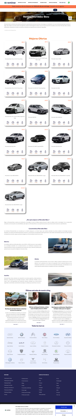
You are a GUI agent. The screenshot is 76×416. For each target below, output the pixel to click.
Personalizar (64, 407)
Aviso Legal (24, 390)
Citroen (58, 392)
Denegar (64, 411)
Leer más (16, 324)
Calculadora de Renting (26, 387)
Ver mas (58, 394)
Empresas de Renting (9, 389)
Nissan (41, 378)
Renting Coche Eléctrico (9, 387)
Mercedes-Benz (42, 394)
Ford (58, 378)
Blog (23, 383)
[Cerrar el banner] (74, 402)
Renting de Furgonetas (33, 2)
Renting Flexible (8, 382)
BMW (41, 392)
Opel (58, 385)
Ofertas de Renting (53, 2)
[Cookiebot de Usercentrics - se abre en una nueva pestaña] (7, 414)
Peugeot (41, 387)
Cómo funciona (25, 380)
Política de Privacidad (26, 392)
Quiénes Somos (25, 378)
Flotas (6, 394)
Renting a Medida (8, 392)
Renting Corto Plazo (8, 385)
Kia (40, 380)
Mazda (41, 389)
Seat (58, 383)
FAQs (23, 385)
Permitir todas (64, 403)
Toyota (41, 382)
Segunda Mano (43, 2)
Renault (58, 387)
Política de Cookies (25, 394)
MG (57, 390)
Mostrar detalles (19, 413)
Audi (40, 385)
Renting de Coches (22, 2)
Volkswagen (59, 380)
